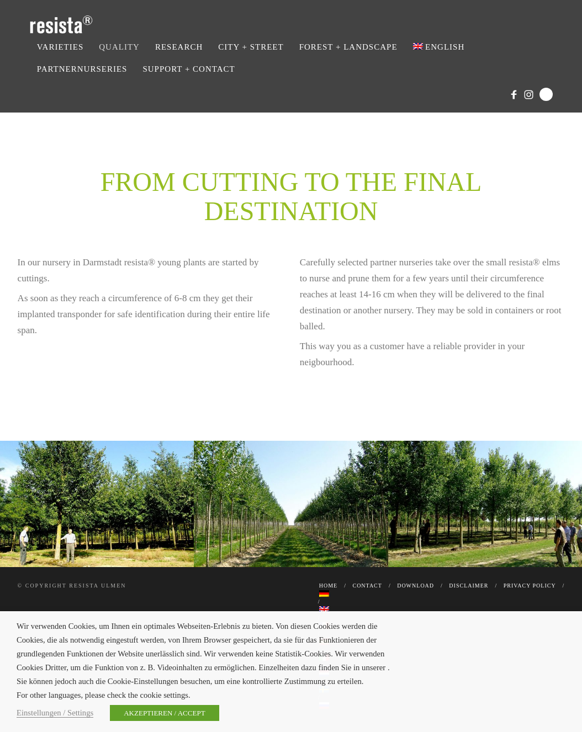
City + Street (250, 46)
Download (415, 586)
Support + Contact (188, 69)
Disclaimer (468, 586)
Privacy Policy (530, 586)
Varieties (60, 46)
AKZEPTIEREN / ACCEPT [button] (164, 713)
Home (328, 586)
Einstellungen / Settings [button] (55, 712)
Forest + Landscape (348, 46)
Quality (119, 46)
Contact (367, 586)
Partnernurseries (82, 69)
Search (546, 94)
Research (179, 46)
